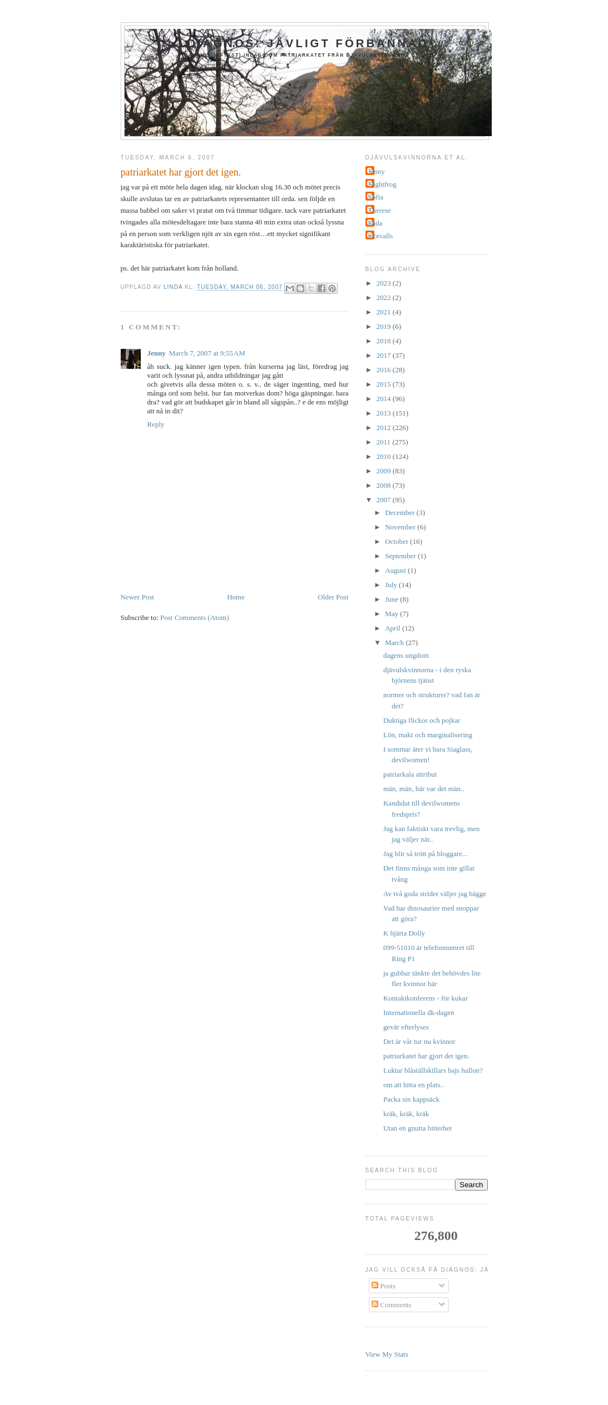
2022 (385, 297)
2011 (385, 442)
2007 (385, 500)
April (393, 628)
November (401, 527)
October (397, 541)
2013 (385, 413)
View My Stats (386, 1354)
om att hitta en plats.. (413, 1085)
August (396, 570)
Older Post (333, 597)
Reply (156, 424)
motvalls (380, 236)
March (395, 642)
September (401, 556)
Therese (379, 210)
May (392, 613)
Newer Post (137, 597)
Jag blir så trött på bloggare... (425, 853)
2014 (385, 398)
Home (236, 597)
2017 (385, 355)
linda (375, 223)
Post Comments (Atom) (194, 617)
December (401, 512)
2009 (385, 471)
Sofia (375, 197)
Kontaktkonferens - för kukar (425, 998)
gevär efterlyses (406, 1027)
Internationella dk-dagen (418, 1012)
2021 (385, 312)
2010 (385, 456)
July (392, 585)
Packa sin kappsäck (411, 1099)
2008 (385, 485)
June (392, 599)
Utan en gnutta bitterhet (417, 1128)
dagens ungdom (406, 655)
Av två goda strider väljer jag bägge (434, 893)
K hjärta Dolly (404, 933)
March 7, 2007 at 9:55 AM (207, 353)
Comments (392, 1305)
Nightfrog (382, 184)
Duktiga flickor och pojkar (421, 720)
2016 (385, 370)
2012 (385, 427)
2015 (385, 384)
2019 (385, 326)
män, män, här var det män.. (423, 788)
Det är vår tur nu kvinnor (419, 1041)
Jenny (156, 353)
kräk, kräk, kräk (406, 1113)
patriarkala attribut (410, 774)
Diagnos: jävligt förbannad (307, 43)
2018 (385, 341)
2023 (385, 283)
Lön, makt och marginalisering (427, 735)
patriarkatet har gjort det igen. (426, 1056)
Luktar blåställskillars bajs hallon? (433, 1070)
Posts (384, 1286)
